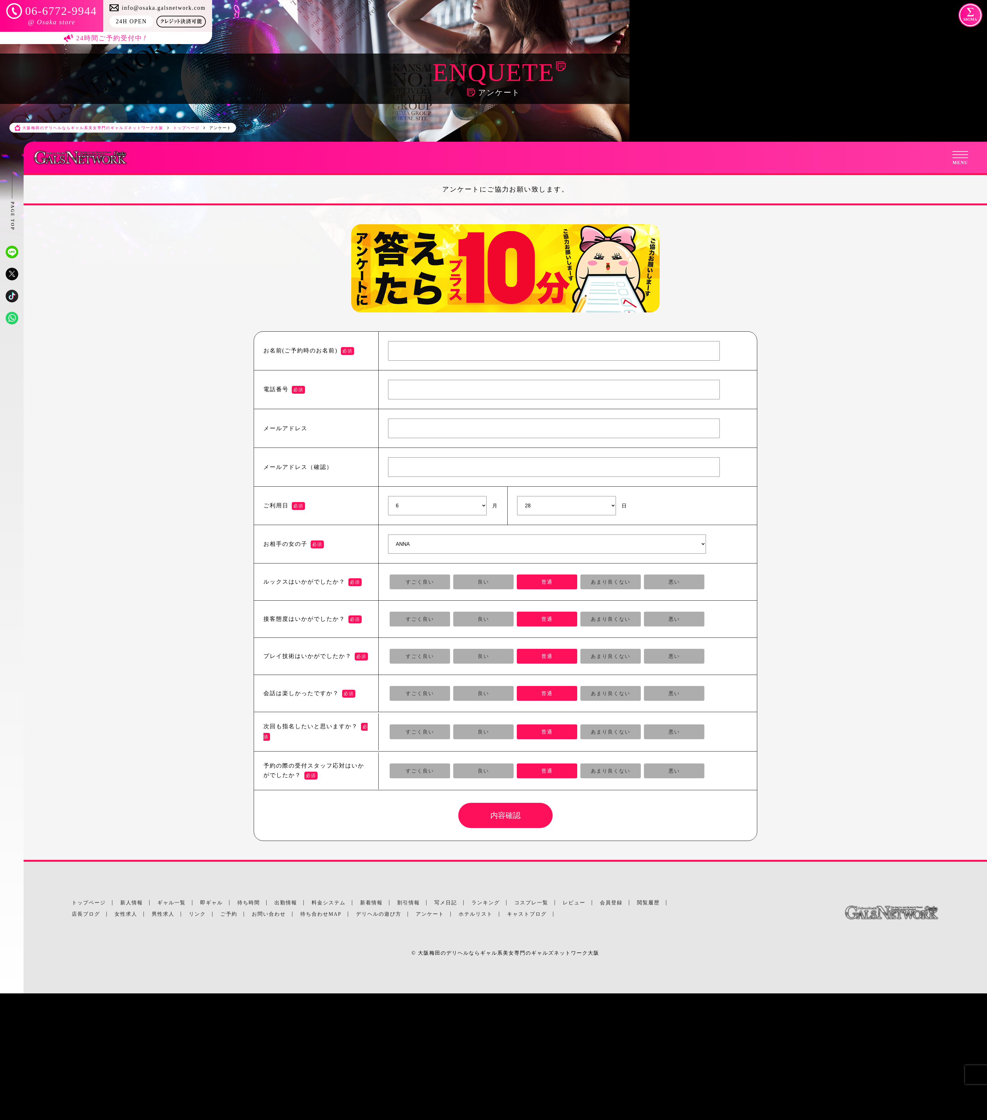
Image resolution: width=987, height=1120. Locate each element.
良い (483, 582)
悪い (674, 582)
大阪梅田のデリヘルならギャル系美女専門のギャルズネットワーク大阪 (508, 953)
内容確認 (505, 815)
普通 (547, 582)
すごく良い (420, 582)
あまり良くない (610, 582)
